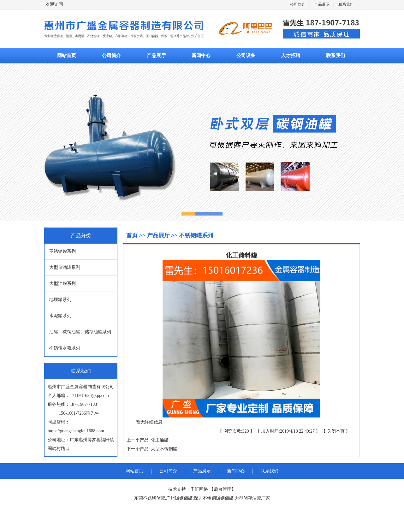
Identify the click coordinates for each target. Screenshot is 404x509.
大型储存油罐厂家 (252, 498)
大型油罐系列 (62, 283)
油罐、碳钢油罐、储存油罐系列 (80, 331)
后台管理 (222, 489)
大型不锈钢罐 (163, 449)
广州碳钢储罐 (179, 498)
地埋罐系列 (60, 299)
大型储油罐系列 (64, 267)
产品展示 (322, 4)
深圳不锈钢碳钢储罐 (214, 498)
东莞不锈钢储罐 (149, 498)
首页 (132, 235)
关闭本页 (336, 431)
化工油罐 (159, 440)
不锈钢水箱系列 (64, 348)
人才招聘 (290, 55)
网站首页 (66, 55)
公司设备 (245, 55)
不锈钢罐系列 (62, 251)
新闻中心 (201, 55)
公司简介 (297, 4)
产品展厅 (156, 55)
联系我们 (346, 4)
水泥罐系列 (60, 315)
